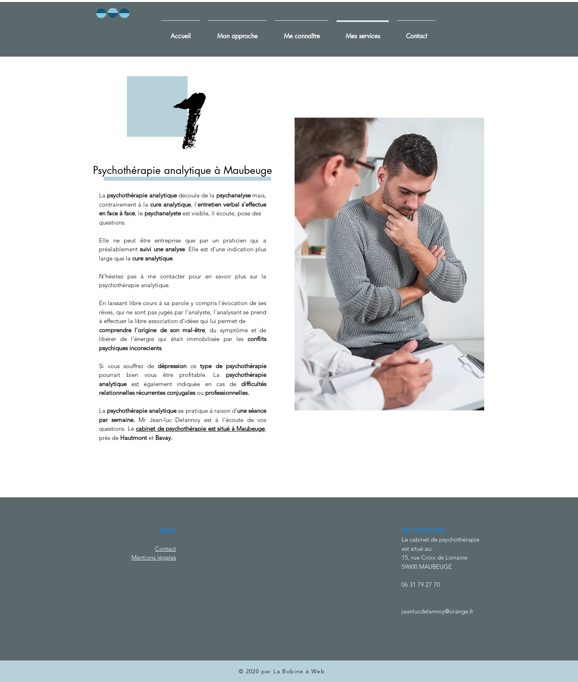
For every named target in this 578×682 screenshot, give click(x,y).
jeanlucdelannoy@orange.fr (437, 611)
